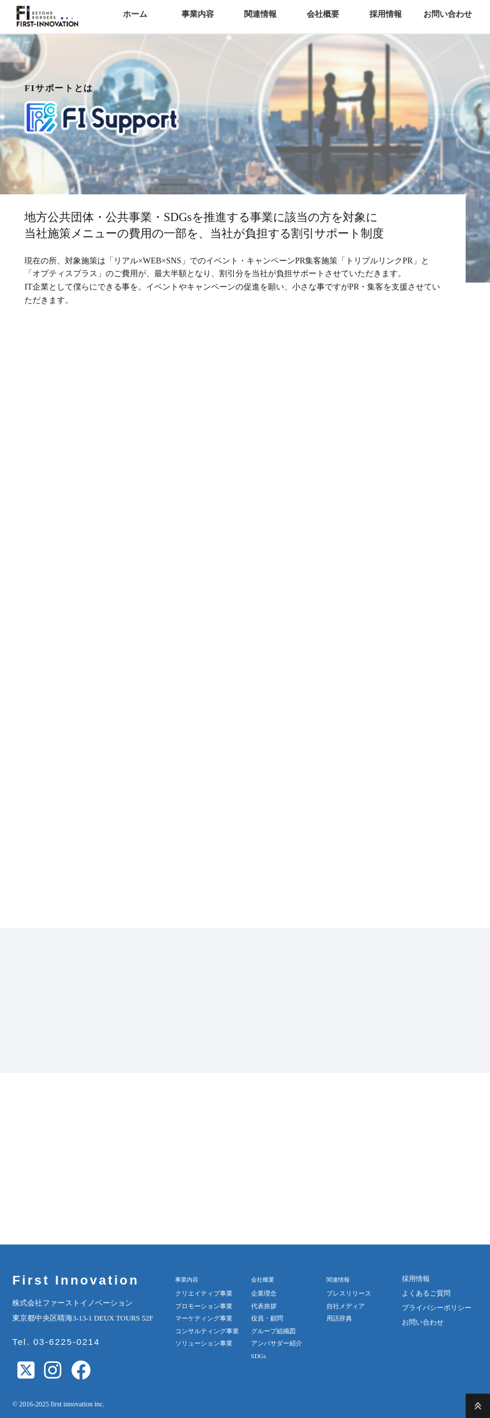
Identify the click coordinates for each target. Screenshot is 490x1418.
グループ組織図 (273, 1330)
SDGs (258, 1355)
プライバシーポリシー (436, 1308)
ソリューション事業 (204, 1343)
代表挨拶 (264, 1306)
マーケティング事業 (204, 1318)
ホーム (135, 14)
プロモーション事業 (204, 1306)
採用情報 (385, 14)
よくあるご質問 (426, 1293)
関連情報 (260, 14)
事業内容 (198, 14)
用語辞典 (339, 1318)
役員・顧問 (267, 1318)
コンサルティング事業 (207, 1330)
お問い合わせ (447, 14)
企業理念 (264, 1293)
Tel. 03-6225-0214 (56, 1342)
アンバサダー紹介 (276, 1343)
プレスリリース (348, 1293)
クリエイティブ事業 (204, 1293)
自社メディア (345, 1306)
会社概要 (323, 14)
